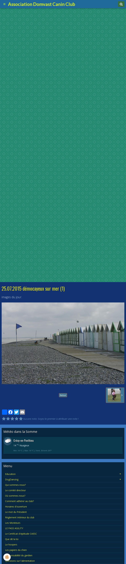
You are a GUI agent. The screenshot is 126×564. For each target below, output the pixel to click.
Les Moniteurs (12, 522)
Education (10, 474)
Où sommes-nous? (15, 495)
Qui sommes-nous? (15, 484)
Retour (63, 395)
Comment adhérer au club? (19, 501)
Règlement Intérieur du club (19, 517)
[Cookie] (7, 557)
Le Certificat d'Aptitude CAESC (21, 533)
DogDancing (11, 479)
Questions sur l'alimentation (20, 560)
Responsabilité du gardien (18, 555)
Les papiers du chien (16, 550)
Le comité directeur (15, 490)
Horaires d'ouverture (16, 506)
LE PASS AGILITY (14, 528)
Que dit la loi (11, 539)
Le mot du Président (16, 512)
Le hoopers (11, 544)
